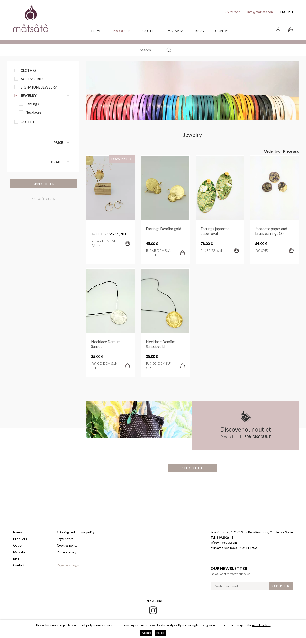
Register (62, 565)
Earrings (32, 104)
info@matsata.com (260, 12)
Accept (146, 632)
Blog (199, 31)
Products (122, 31)
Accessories (32, 79)
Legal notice (65, 539)
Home (96, 31)
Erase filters (41, 198)
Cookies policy (67, 545)
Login (75, 565)
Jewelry (29, 95)
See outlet (192, 468)
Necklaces (33, 112)
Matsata (176, 31)
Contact (223, 31)
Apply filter (43, 184)
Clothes (28, 70)
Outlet (149, 31)
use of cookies (261, 625)
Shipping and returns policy (76, 532)
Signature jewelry (39, 87)
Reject (160, 632)
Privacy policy (66, 552)
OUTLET (28, 122)
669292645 (232, 12)
